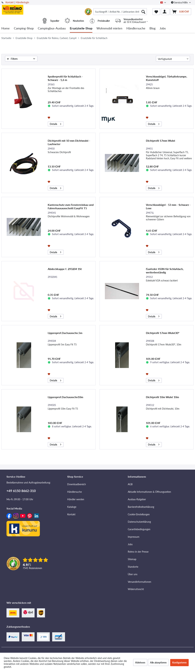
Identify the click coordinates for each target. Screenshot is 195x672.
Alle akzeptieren (158, 662)
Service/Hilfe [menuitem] (179, 2)
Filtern (12, 58)
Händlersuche (74, 491)
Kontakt (9, 2)
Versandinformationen (139, 581)
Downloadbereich (76, 484)
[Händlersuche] (135, 28)
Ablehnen (140, 662)
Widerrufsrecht (136, 589)
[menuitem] (120, 11)
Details (55, 123)
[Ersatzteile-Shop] (81, 28)
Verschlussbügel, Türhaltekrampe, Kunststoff (166, 78)
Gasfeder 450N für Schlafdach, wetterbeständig (165, 270)
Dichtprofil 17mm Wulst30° (162, 332)
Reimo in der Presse (138, 551)
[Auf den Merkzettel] (49, 117)
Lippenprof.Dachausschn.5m (65, 332)
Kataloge (71, 506)
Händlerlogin (22, 2)
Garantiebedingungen (139, 529)
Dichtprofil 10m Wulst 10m (162, 397)
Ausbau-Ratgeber (137, 499)
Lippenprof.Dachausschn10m (65, 397)
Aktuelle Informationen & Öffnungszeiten (149, 491)
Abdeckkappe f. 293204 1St (65, 268)
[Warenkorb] (180, 11)
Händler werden (75, 499)
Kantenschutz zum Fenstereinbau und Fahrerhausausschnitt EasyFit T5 (71, 206)
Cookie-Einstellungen (139, 514)
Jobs (130, 544)
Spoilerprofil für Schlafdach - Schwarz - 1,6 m (65, 78)
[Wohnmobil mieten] (109, 28)
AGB (130, 484)
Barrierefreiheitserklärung (141, 506)
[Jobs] (163, 28)
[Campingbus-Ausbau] (52, 28)
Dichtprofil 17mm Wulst (160, 140)
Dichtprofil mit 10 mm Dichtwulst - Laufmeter (69, 142)
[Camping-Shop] (24, 28)
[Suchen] (143, 11)
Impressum (133, 536)
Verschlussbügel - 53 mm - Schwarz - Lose (168, 206)
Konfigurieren (179, 662)
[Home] (5, 28)
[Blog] (152, 28)
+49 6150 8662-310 (21, 491)
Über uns (132, 574)
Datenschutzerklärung (139, 521)
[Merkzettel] (156, 11)
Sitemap (132, 559)
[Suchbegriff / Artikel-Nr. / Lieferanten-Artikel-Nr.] (120, 11)
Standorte (133, 566)
